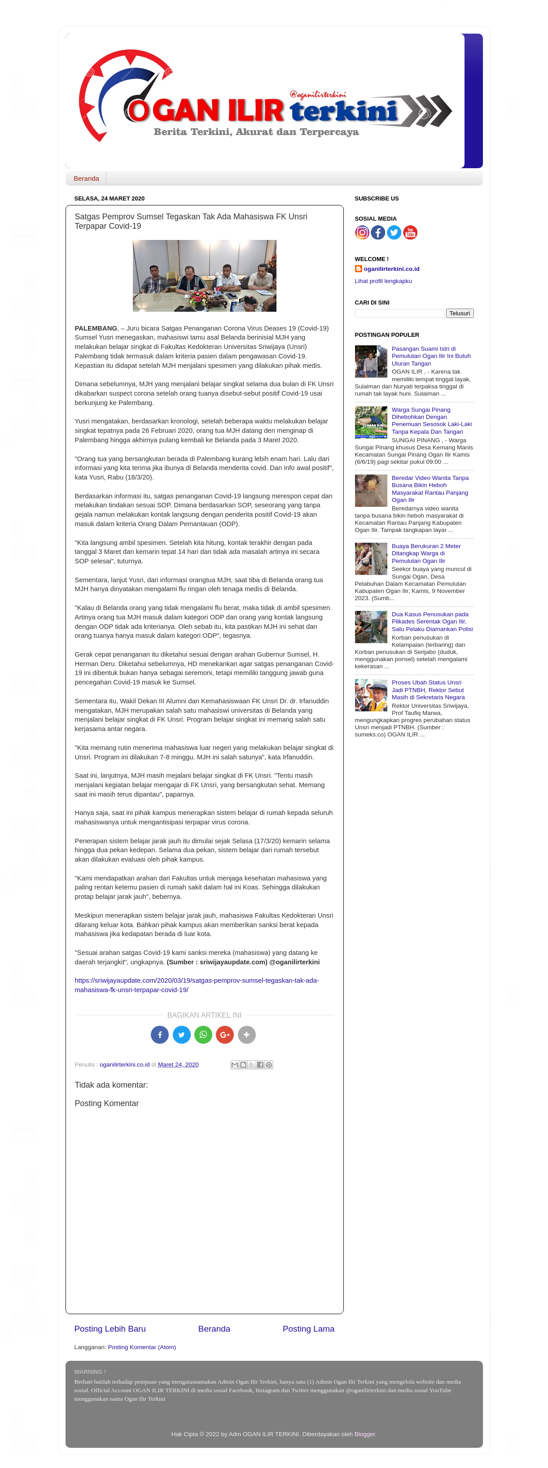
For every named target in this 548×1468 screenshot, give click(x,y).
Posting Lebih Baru (110, 1328)
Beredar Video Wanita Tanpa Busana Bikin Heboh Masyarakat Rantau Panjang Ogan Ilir (430, 489)
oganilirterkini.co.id (392, 269)
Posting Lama (309, 1328)
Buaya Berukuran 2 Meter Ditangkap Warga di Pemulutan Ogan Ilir (426, 553)
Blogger (365, 1434)
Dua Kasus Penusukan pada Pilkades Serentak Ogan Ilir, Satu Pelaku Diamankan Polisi (432, 621)
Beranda (86, 178)
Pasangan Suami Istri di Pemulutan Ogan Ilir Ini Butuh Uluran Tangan (431, 355)
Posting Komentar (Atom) (142, 1347)
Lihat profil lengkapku (383, 281)
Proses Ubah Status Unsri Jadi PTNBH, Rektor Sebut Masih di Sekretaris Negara (428, 689)
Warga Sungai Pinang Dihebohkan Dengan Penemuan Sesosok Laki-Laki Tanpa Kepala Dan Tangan (432, 420)
